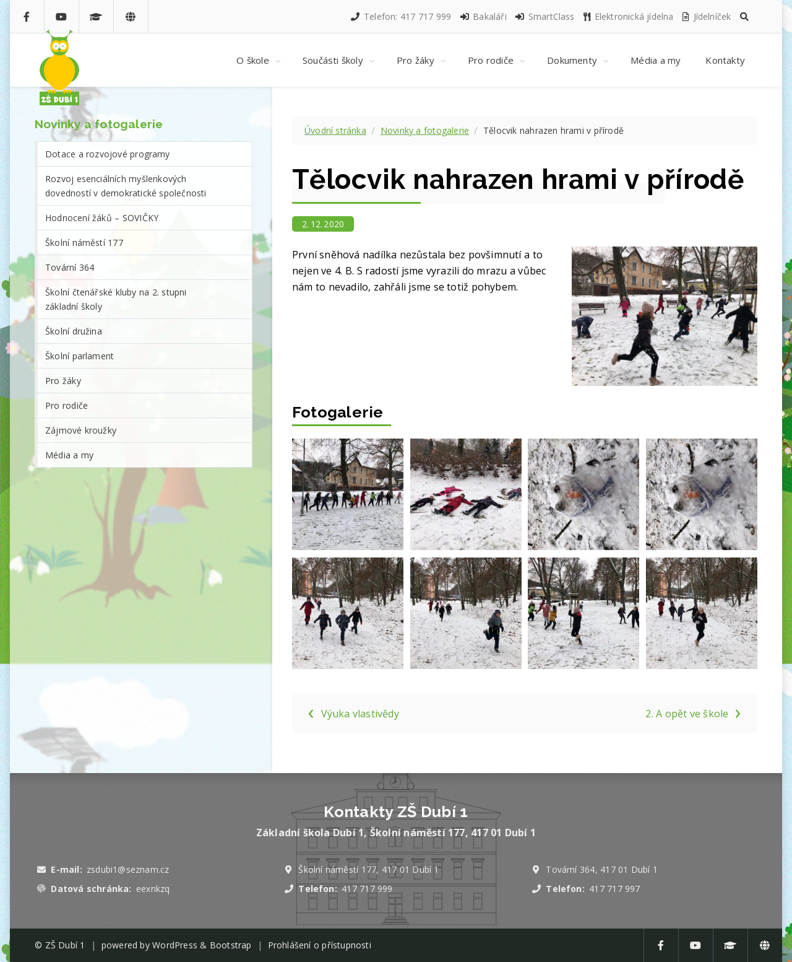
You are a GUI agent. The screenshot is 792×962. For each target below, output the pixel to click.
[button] (744, 16)
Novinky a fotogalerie (425, 130)
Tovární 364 (69, 267)
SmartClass (544, 16)
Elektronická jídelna (628, 16)
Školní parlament (79, 356)
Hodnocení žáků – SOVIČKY (101, 218)
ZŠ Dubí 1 (65, 945)
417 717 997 (614, 888)
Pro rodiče (66, 405)
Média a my (69, 455)
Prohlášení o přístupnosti (319, 945)
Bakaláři (483, 16)
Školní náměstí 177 (84, 242)
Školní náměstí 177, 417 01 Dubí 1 (368, 869)
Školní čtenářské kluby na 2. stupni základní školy (116, 299)
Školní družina (73, 331)
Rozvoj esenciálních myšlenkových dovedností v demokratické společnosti (126, 186)
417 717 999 (367, 888)
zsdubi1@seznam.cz (128, 869)
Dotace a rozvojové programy (107, 154)
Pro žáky (63, 381)
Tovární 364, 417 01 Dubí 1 (602, 869)
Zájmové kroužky (80, 430)
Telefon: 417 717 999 (400, 16)
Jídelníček (706, 16)
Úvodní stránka (335, 130)
